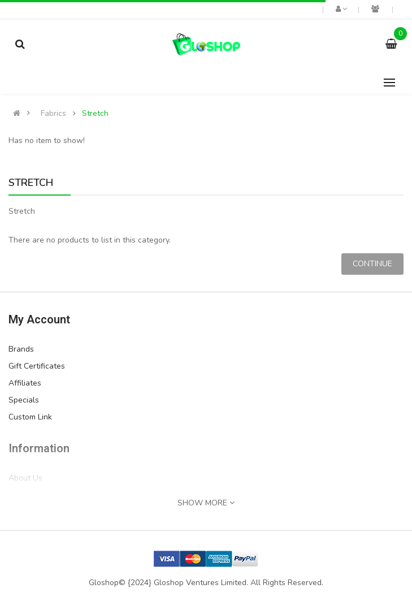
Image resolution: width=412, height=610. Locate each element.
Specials (23, 400)
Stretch (95, 114)
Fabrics (53, 114)
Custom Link (30, 417)
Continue (372, 263)
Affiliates (24, 383)
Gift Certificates (36, 366)
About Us (25, 478)
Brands (21, 349)
